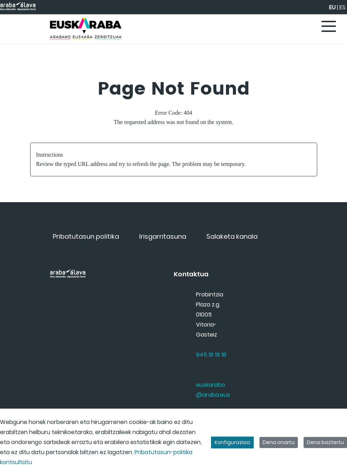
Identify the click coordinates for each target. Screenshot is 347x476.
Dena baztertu (325, 442)
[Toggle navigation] (329, 27)
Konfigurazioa (232, 442)
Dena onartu (279, 442)
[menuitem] (86, 236)
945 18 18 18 (211, 355)
